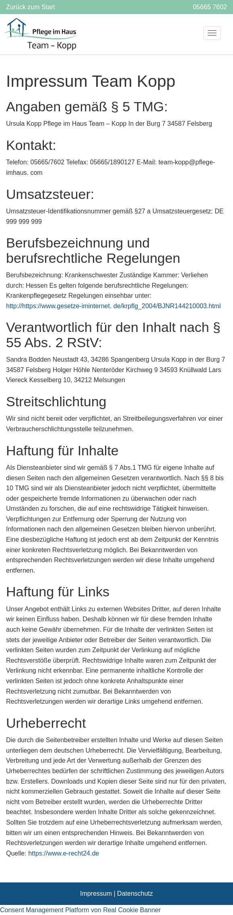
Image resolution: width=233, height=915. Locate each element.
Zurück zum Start (30, 7)
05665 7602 (210, 7)
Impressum (96, 893)
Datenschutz (135, 893)
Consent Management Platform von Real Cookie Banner (80, 910)
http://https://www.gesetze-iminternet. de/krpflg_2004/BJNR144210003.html (113, 306)
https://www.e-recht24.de (63, 853)
